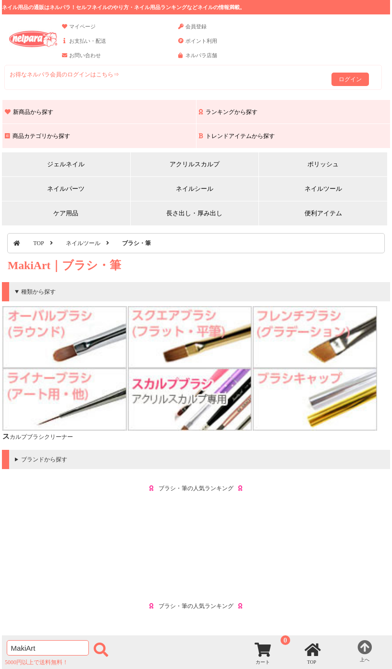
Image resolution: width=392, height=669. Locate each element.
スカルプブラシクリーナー (37, 437)
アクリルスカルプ (195, 164)
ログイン (350, 79)
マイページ (79, 31)
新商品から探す (29, 112)
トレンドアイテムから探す (237, 136)
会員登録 (192, 31)
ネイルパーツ (66, 188)
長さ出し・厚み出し (194, 213)
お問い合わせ (81, 59)
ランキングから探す (228, 112)
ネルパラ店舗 (197, 59)
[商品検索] (48, 648)
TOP (38, 243)
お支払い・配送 (84, 45)
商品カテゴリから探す (37, 136)
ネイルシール (194, 188)
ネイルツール (323, 188)
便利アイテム (323, 213)
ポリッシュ (323, 164)
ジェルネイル (66, 164)
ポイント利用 (197, 45)
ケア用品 (65, 213)
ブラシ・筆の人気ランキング (196, 488)
